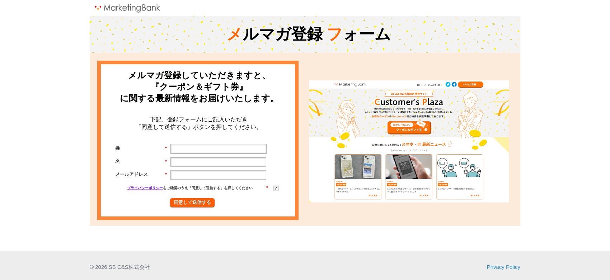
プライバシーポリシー (145, 188)
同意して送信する (192, 202)
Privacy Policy (503, 267)
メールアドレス (141, 174)
